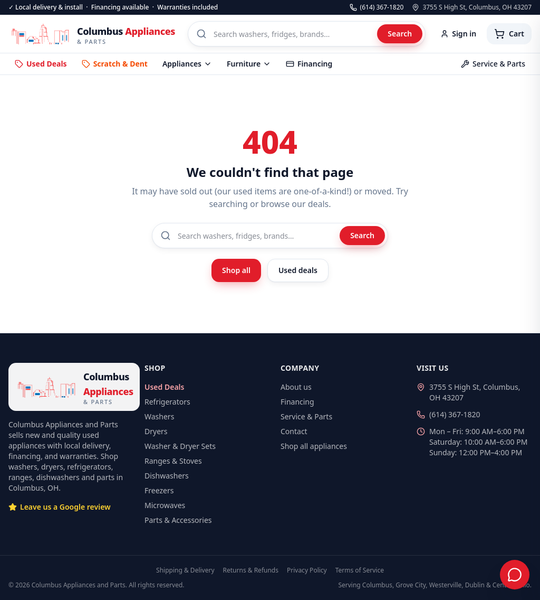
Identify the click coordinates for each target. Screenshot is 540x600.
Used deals (297, 270)
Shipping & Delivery (185, 570)
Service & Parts (493, 64)
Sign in (458, 34)
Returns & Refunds (250, 570)
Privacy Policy (307, 570)
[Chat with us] (514, 574)
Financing (309, 64)
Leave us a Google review (59, 507)
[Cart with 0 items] (509, 33)
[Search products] (307, 33)
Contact (294, 431)
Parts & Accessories (178, 520)
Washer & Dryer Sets (180, 446)
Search (400, 34)
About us (296, 387)
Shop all (236, 270)
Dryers (156, 431)
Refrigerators (167, 402)
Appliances (187, 64)
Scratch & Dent (115, 64)
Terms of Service (359, 570)
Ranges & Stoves (173, 461)
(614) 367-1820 (377, 7)
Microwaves (164, 505)
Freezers (158, 490)
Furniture (249, 64)
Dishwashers (166, 476)
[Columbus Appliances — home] (91, 33)
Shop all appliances (314, 446)
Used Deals (41, 64)
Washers (159, 416)
